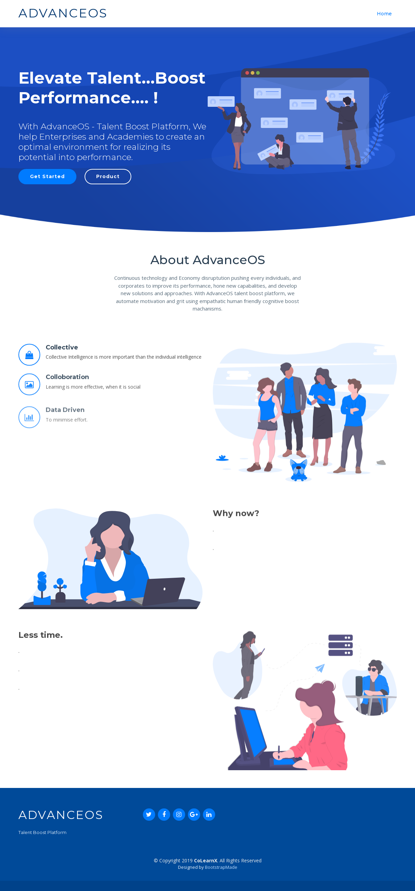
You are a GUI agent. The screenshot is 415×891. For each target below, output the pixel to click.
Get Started (47, 176)
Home (384, 14)
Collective (62, 372)
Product (108, 176)
